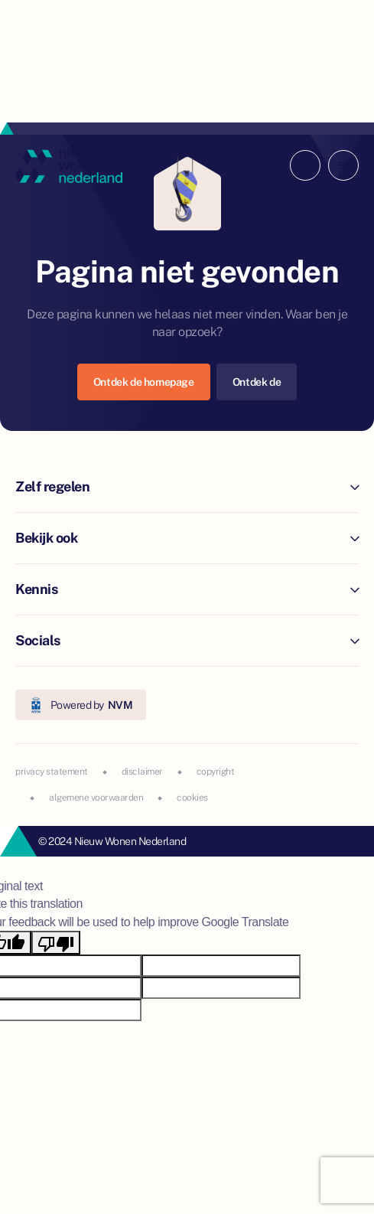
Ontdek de (257, 382)
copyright (216, 771)
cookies (192, 797)
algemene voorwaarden (96, 797)
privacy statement (51, 771)
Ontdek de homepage (143, 382)
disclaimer (142, 771)
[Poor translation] (55, 943)
